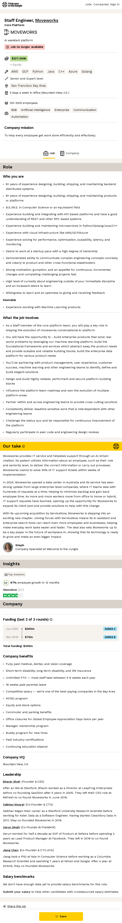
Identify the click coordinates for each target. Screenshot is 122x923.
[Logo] (12, 4)
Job (49, 153)
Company (69, 153)
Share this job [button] (14, 906)
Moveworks (46, 20)
